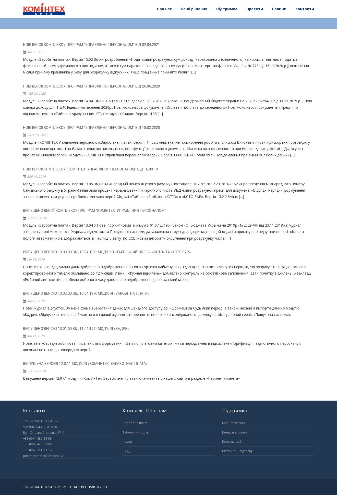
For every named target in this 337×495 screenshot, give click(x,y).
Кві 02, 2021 (36, 52)
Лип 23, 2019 (37, 218)
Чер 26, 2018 (36, 371)
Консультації (231, 441)
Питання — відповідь (238, 451)
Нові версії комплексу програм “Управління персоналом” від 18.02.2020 (91, 128)
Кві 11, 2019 (36, 336)
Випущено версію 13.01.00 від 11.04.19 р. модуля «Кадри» (76, 329)
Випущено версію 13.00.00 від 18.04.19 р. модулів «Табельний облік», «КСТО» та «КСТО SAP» (107, 252)
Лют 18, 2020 (37, 135)
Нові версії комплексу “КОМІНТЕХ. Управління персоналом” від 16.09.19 (90, 169)
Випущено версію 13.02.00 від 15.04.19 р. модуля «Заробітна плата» (86, 293)
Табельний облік (136, 432)
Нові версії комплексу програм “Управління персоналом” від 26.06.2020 (91, 86)
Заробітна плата (135, 423)
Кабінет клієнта (233, 423)
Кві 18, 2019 (36, 259)
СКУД (126, 451)
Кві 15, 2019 (36, 301)
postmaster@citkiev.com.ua (43, 456)
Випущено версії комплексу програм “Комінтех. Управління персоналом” (94, 210)
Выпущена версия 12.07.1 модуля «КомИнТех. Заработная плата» (85, 364)
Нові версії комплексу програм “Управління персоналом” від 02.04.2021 (91, 45)
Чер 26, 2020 (36, 93)
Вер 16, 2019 (36, 176)
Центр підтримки (235, 432)
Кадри (127, 441)
